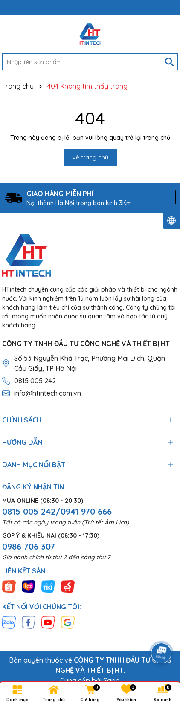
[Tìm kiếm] (169, 61)
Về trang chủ (90, 157)
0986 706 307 (28, 546)
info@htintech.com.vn (47, 393)
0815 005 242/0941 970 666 (57, 511)
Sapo (111, 680)
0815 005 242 (35, 380)
